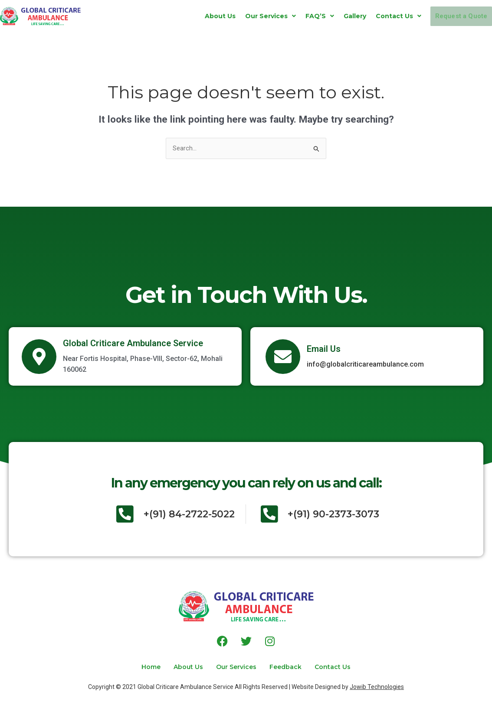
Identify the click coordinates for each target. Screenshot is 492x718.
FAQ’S (296, 16)
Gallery (332, 16)
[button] (247, 16)
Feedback (294, 667)
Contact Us (375, 16)
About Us (197, 16)
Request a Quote (449, 16)
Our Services (247, 16)
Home (133, 667)
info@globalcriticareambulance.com (365, 365)
